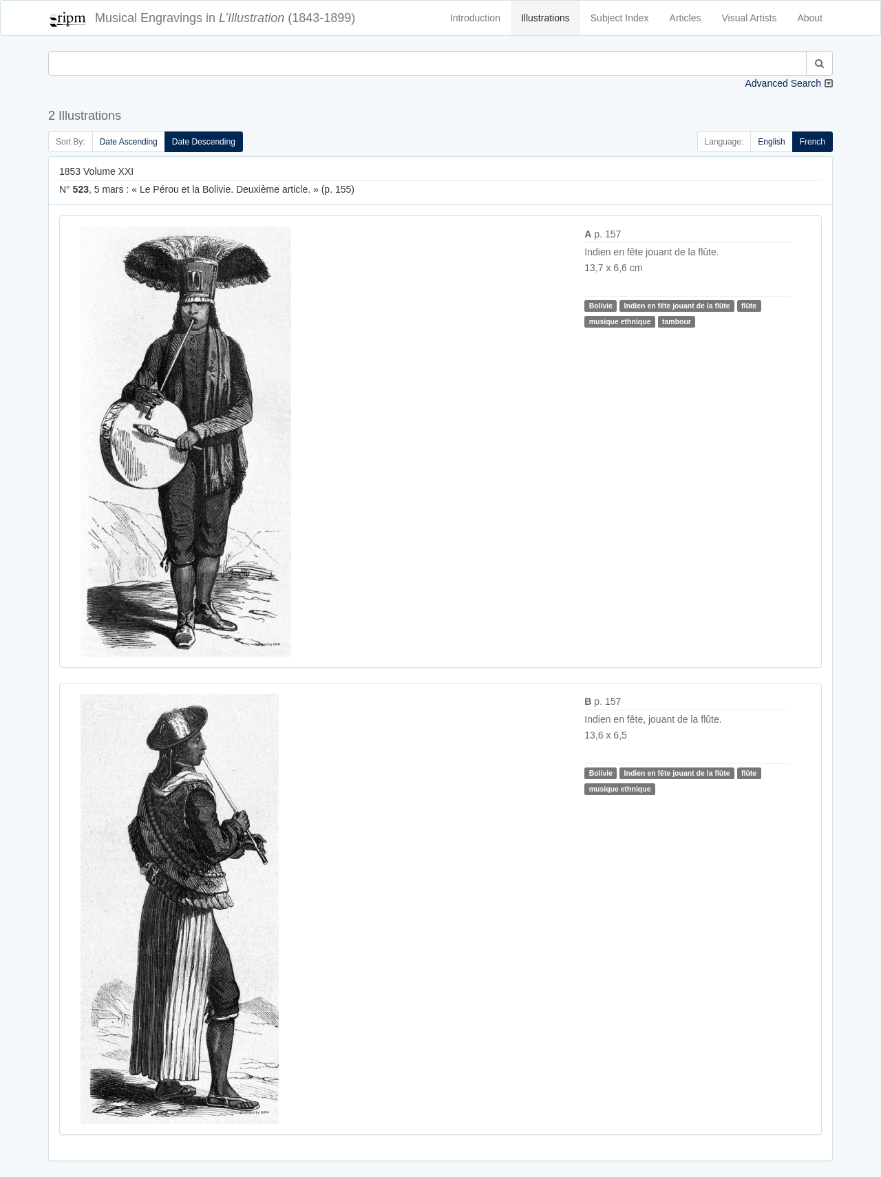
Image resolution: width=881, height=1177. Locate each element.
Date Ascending (129, 142)
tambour (676, 321)
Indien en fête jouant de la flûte (677, 305)
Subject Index (620, 17)
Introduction (475, 17)
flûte (748, 305)
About (809, 17)
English (771, 142)
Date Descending (203, 142)
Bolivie (601, 305)
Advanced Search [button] (783, 83)
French (812, 142)
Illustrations (545, 17)
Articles (685, 17)
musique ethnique (620, 321)
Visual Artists (749, 17)
